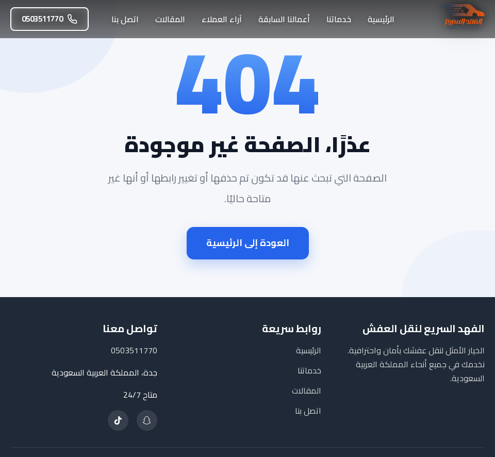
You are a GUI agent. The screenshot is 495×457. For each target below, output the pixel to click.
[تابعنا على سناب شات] (147, 420)
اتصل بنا (125, 19)
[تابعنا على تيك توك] (118, 420)
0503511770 (49, 18)
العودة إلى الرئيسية (247, 242)
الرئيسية (381, 19)
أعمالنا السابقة (284, 19)
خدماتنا (338, 19)
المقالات (170, 19)
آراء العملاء (222, 19)
